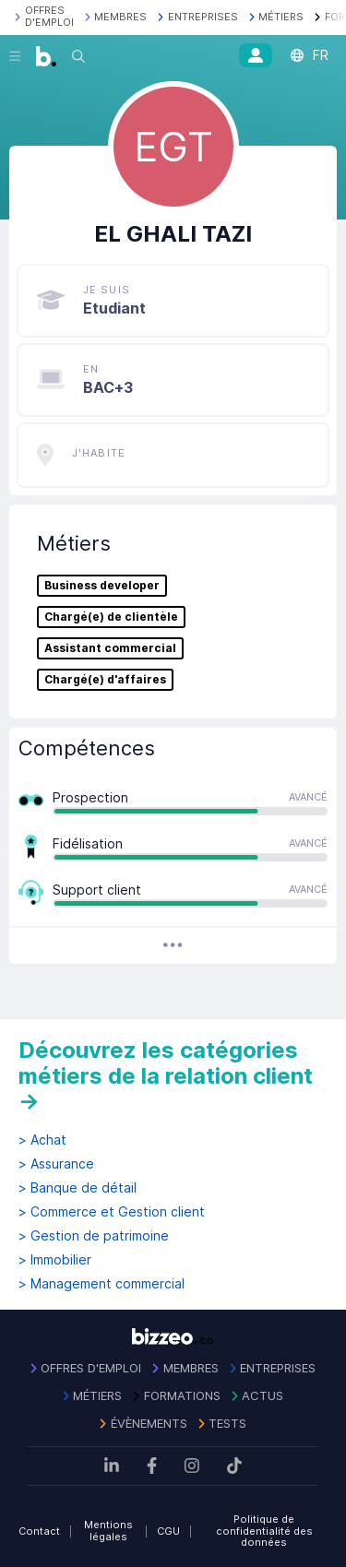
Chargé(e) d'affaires (105, 679)
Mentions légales (108, 1530)
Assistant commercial (110, 648)
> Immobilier (54, 1259)
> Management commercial (101, 1283)
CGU (168, 1531)
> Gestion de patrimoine (93, 1236)
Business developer (102, 585)
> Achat (42, 1140)
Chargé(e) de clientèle (111, 617)
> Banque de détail (77, 1188)
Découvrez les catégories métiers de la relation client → (165, 1075)
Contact (39, 1531)
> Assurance (56, 1164)
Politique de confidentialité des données (264, 1531)
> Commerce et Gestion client (111, 1212)
